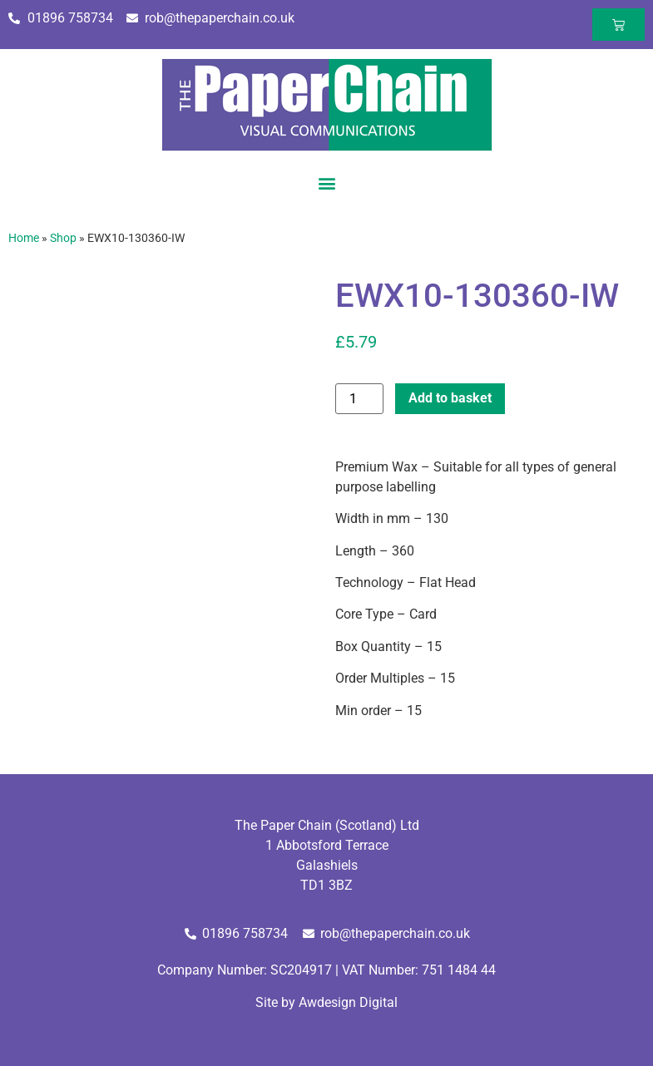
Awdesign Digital (348, 1002)
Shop (63, 237)
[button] (326, 182)
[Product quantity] (359, 398)
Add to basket (450, 398)
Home (23, 237)
